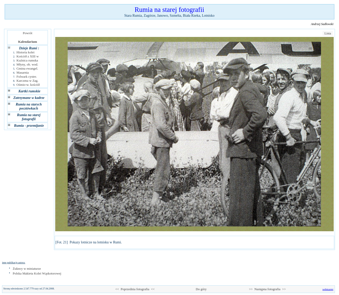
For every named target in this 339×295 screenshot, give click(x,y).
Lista (328, 33)
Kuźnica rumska (27, 60)
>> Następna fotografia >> (267, 289)
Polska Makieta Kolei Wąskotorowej (37, 273)
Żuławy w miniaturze (27, 268)
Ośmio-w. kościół (28, 85)
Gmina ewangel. (27, 68)
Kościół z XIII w (27, 56)
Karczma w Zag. (27, 80)
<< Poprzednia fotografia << (135, 289)
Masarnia (22, 72)
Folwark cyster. (26, 76)
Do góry (201, 289)
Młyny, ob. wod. (27, 64)
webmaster (327, 289)
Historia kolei (25, 52)
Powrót (27, 33)
